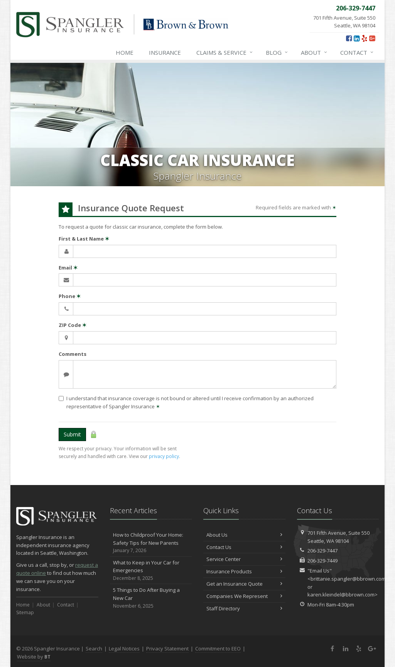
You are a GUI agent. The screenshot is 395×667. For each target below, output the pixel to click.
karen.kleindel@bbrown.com (341, 594)
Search (94, 648)
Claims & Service (224, 52)
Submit (72, 434)
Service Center (244, 559)
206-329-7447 (322, 550)
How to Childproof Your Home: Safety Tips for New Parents (151, 542)
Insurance (165, 52)
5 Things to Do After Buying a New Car (151, 598)
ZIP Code (72, 325)
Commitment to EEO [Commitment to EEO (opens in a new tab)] (218, 648)
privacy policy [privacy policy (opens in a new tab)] (164, 456)
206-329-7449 (322, 560)
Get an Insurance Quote (244, 583)
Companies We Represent (244, 596)
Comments (72, 353)
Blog (277, 52)
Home (124, 52)
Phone (70, 296)
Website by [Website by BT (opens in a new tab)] (34, 656)
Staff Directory (244, 608)
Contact (357, 52)
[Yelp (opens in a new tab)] (364, 38)
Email (68, 267)
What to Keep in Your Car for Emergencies (151, 570)
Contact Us (244, 547)
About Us (244, 534)
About (314, 52)
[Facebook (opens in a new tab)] (349, 38)
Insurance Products (244, 571)
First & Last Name (84, 238)
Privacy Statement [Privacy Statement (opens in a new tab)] (167, 648)
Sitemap (25, 612)
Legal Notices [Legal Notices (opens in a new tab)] (124, 648)
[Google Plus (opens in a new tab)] (372, 38)
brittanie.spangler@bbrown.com (348, 578)
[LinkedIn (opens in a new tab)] (357, 38)
